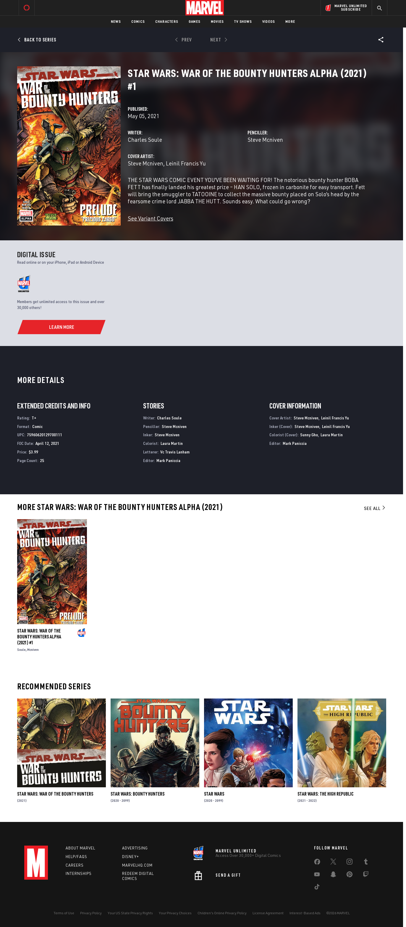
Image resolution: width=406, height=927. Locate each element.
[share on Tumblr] (366, 863)
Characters (166, 21)
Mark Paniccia (168, 460)
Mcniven (33, 649)
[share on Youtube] (317, 875)
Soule (21, 649)
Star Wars (214, 794)
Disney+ (130, 856)
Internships (79, 873)
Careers (75, 865)
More (290, 21)
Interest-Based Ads (305, 913)
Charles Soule (145, 139)
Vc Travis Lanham (175, 451)
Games (194, 21)
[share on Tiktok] (317, 888)
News (116, 21)
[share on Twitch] (366, 875)
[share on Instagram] (349, 863)
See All (375, 508)
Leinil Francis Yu (186, 163)
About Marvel (80, 848)
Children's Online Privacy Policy (222, 913)
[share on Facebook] (317, 863)
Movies (217, 21)
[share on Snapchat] (333, 875)
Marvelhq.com (137, 865)
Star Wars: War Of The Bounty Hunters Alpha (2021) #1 (39, 637)
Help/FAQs (76, 856)
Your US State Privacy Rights (130, 913)
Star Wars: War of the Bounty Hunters (55, 794)
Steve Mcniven (265, 139)
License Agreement (268, 913)
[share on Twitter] (333, 863)
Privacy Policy (91, 913)
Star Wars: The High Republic (325, 794)
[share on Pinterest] (349, 875)
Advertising (135, 848)
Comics (138, 21)
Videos (268, 21)
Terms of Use (64, 913)
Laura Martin (172, 443)
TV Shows (243, 21)
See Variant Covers (150, 218)
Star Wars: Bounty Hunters (137, 794)
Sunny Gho (309, 434)
